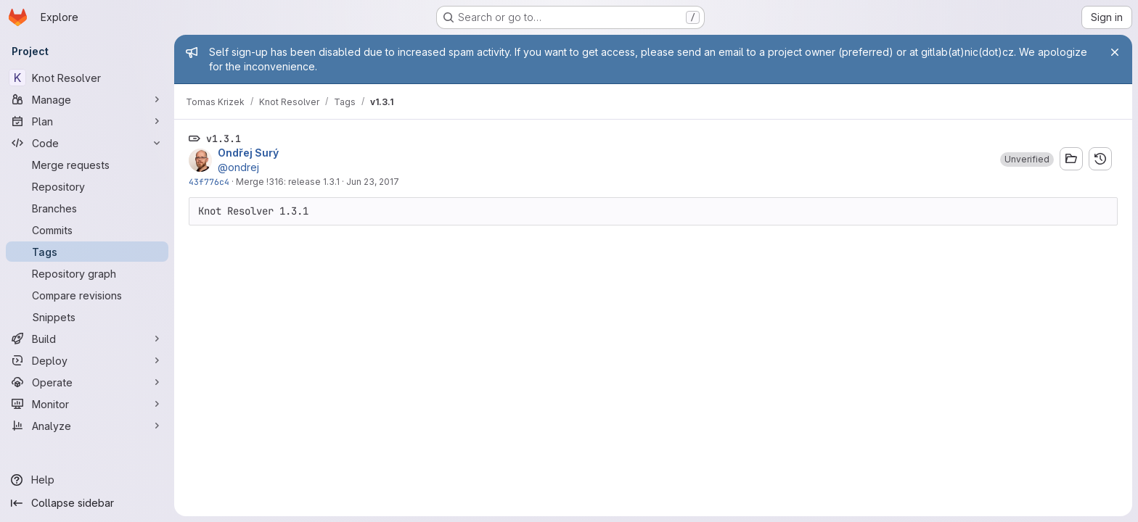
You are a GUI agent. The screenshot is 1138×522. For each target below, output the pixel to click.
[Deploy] (87, 360)
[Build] (87, 338)
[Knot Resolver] (87, 77)
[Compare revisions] (87, 295)
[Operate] (87, 382)
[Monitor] (87, 404)
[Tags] (87, 251)
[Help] (87, 480)
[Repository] (87, 186)
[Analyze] (87, 425)
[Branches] (87, 208)
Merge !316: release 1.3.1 (288, 181)
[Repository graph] (87, 273)
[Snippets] (87, 317)
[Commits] (87, 230)
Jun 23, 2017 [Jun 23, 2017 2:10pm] (372, 181)
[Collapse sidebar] (87, 503)
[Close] (1114, 52)
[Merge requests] (87, 164)
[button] (1027, 159)
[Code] (87, 143)
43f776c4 (209, 181)
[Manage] (87, 99)
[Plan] (87, 121)
